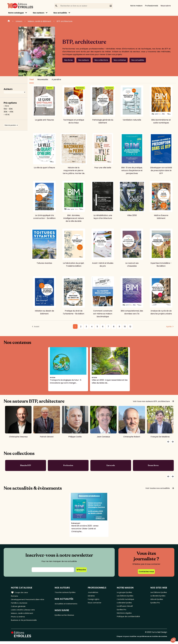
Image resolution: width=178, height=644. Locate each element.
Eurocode (111, 465)
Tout (31, 79)
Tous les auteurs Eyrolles (67, 592)
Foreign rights (95, 600)
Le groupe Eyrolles (124, 592)
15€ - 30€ (8, 109)
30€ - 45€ (8, 111)
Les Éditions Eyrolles (125, 596)
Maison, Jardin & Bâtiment (39, 21)
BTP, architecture (64, 21)
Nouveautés (42, 79)
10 (125, 326)
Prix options (10, 102)
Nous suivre (166, 5)
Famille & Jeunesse (19, 603)
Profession (68, 465)
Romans (14, 596)
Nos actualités (60, 12)
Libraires (92, 596)
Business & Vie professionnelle (24, 622)
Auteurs (8, 89)
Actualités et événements (67, 604)
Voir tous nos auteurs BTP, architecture (153, 401)
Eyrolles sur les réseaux (66, 616)
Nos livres (68, 60)
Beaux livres (153, 465)
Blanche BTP (25, 465)
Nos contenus (120, 60)
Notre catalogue (16, 12)
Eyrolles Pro (121, 611)
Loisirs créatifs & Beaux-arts (23, 611)
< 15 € (6, 106)
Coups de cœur (20, 592)
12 (130, 326)
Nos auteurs (38, 12)
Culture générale (18, 607)
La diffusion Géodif (124, 607)
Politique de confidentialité (128, 619)
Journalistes (94, 592)
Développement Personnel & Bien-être (28, 600)
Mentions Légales (124, 615)
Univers (19, 21)
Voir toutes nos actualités (159, 488)
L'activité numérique (125, 600)
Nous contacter (96, 603)
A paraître (56, 79)
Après (169, 326)
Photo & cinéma (18, 619)
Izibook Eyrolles (156, 600)
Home (8, 21)
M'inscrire (81, 569)
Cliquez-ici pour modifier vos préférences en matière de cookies (142, 639)
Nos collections (101, 60)
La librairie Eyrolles (124, 603)
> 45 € (7, 114)
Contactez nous (146, 571)
